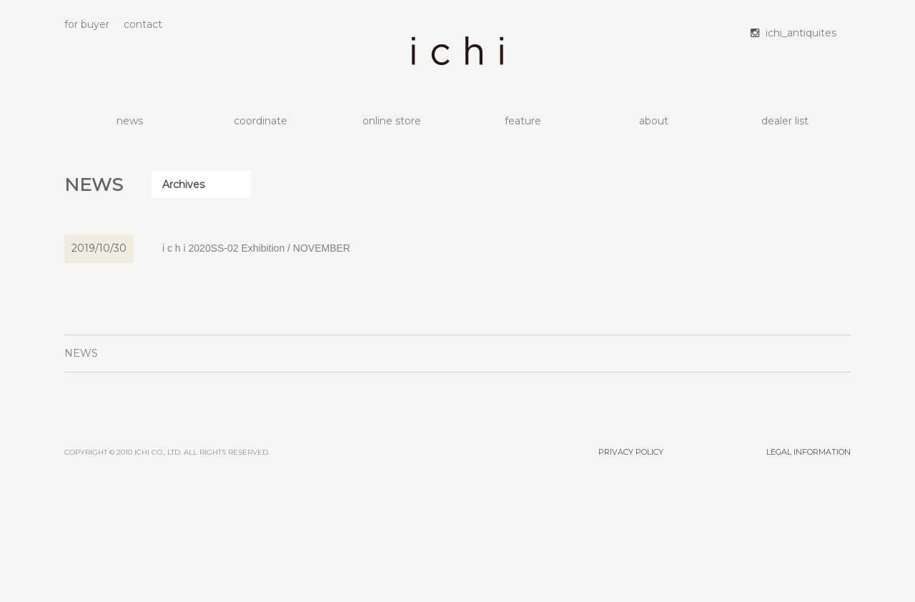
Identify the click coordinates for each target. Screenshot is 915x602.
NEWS (81, 353)
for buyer (86, 24)
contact (143, 24)
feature (523, 120)
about (653, 120)
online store (391, 120)
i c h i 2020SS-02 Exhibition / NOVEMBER (256, 248)
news (130, 120)
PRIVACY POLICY (630, 452)
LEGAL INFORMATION (808, 452)
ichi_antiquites (801, 32)
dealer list (784, 120)
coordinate (260, 120)
